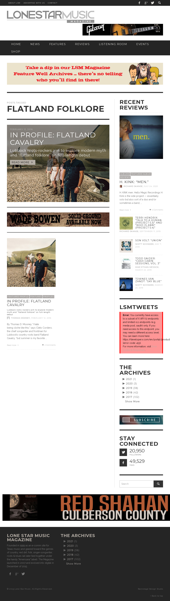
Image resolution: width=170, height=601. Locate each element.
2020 (129, 383)
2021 (129, 379)
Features (36, 296)
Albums (124, 174)
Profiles (48, 296)
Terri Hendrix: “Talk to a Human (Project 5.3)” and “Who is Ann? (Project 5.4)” (148, 222)
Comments (49, 345)
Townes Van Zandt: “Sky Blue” (148, 280)
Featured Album (141, 174)
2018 (129, 392)
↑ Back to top (156, 596)
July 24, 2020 (151, 186)
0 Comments (156, 210)
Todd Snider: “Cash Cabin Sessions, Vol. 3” (147, 261)
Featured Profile (18, 296)
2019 (129, 388)
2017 (129, 397)
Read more (13, 345)
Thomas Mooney (20, 318)
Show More (132, 401)
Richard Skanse (133, 186)
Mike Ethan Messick (147, 267)
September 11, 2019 (150, 231)
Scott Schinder (144, 244)
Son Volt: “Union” (148, 240)
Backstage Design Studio (150, 589)
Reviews (125, 177)
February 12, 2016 (41, 318)
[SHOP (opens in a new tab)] (16, 51)
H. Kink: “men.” (134, 182)
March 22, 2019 (143, 270)
